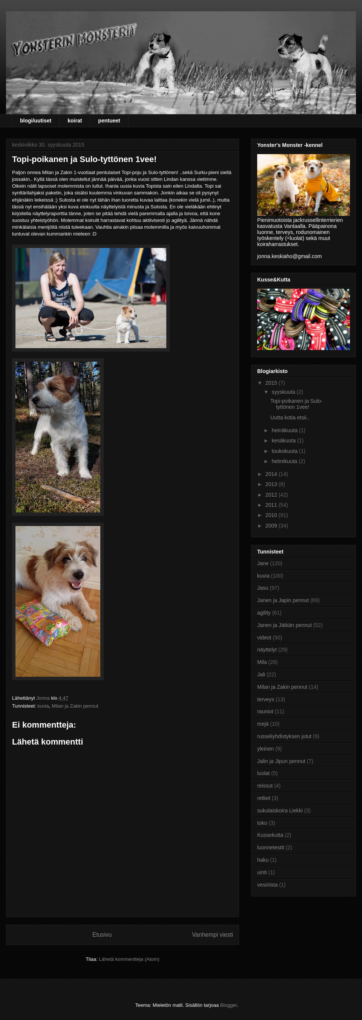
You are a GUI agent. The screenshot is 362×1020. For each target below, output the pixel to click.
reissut (265, 786)
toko (262, 823)
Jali (261, 674)
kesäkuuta (284, 440)
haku (262, 860)
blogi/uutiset (35, 121)
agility (264, 613)
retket (263, 798)
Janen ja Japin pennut (283, 600)
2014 (272, 474)
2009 (272, 526)
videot (264, 638)
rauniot (265, 711)
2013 (272, 484)
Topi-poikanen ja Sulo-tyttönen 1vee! (296, 404)
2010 (272, 515)
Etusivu (102, 934)
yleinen (265, 749)
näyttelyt (267, 650)
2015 (272, 383)
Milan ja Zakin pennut (75, 706)
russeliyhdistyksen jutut (284, 736)
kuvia (43, 706)
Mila (262, 662)
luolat (263, 773)
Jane (262, 563)
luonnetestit (270, 847)
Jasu (262, 588)
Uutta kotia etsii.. (290, 417)
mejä (262, 724)
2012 (272, 495)
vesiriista (267, 885)
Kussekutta (270, 835)
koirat (74, 121)
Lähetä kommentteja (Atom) (129, 959)
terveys (265, 699)
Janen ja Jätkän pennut (284, 625)
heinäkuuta (285, 430)
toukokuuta (285, 451)
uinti (262, 872)
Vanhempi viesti (212, 934)
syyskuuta (284, 392)
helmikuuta (285, 461)
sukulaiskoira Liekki (280, 810)
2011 (272, 505)
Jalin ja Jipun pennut (281, 761)
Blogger (228, 1005)
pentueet (109, 121)
